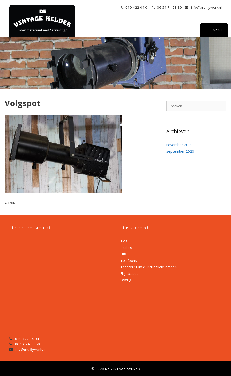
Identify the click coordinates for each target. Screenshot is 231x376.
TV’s (123, 241)
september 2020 (180, 151)
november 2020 (179, 144)
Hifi (123, 254)
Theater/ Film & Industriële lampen (148, 266)
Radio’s (126, 247)
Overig (125, 279)
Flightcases (129, 273)
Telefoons (128, 260)
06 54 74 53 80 (169, 7)
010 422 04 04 (137, 7)
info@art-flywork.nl (206, 7)
